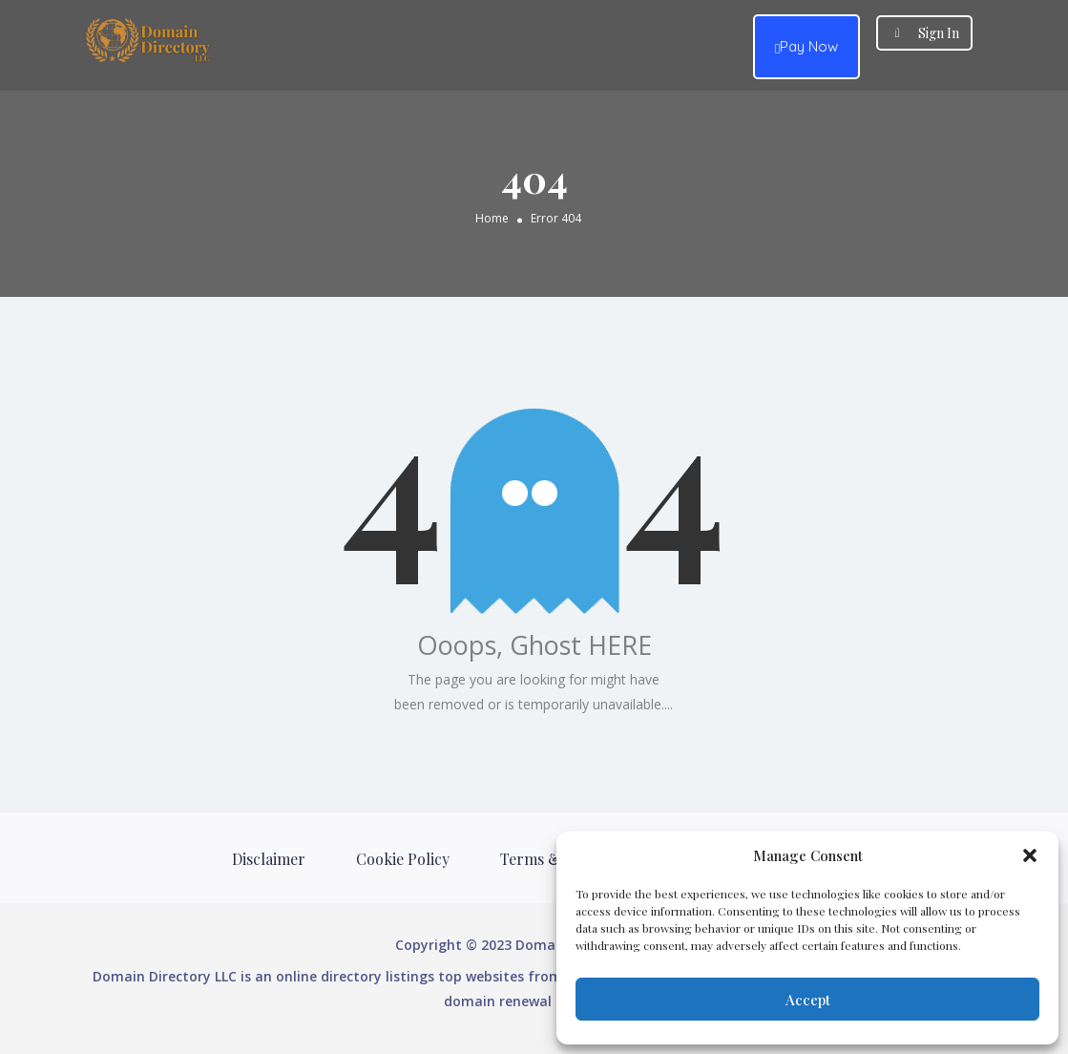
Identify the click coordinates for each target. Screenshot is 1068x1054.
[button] (1029, 855)
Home (492, 218)
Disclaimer (268, 859)
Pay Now (806, 47)
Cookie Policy (403, 859)
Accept (807, 999)
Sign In (938, 33)
